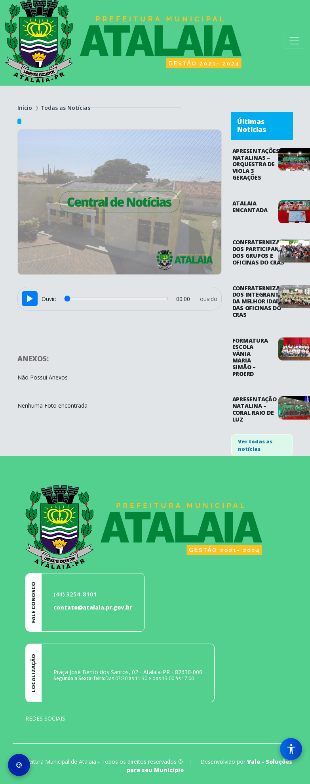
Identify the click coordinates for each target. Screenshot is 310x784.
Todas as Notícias (65, 107)
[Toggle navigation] (294, 41)
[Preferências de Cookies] (19, 765)
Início (24, 107)
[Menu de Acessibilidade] (291, 749)
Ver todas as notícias (255, 445)
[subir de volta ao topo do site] (296, 772)
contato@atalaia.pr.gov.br (92, 607)
